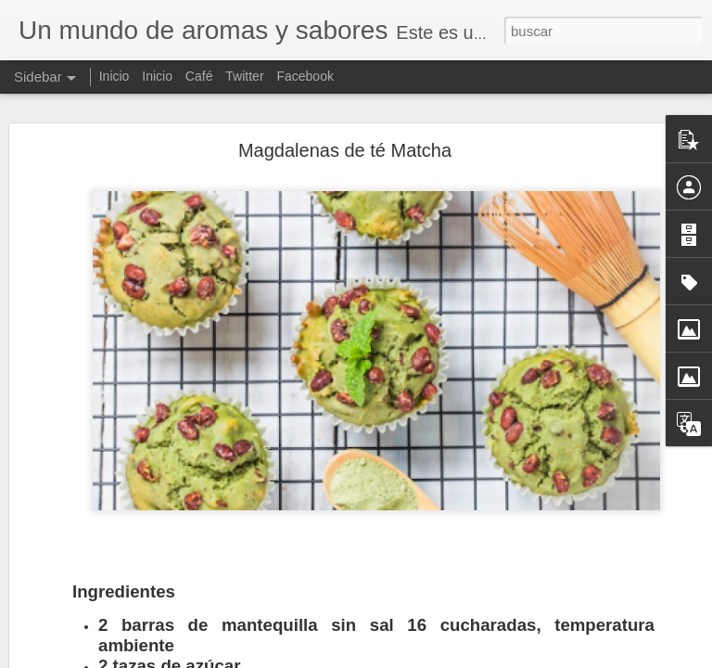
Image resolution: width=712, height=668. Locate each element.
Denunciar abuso (489, 657)
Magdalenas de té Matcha (344, 125)
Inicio (114, 76)
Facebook (304, 76)
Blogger (428, 657)
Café (199, 76)
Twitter (244, 76)
